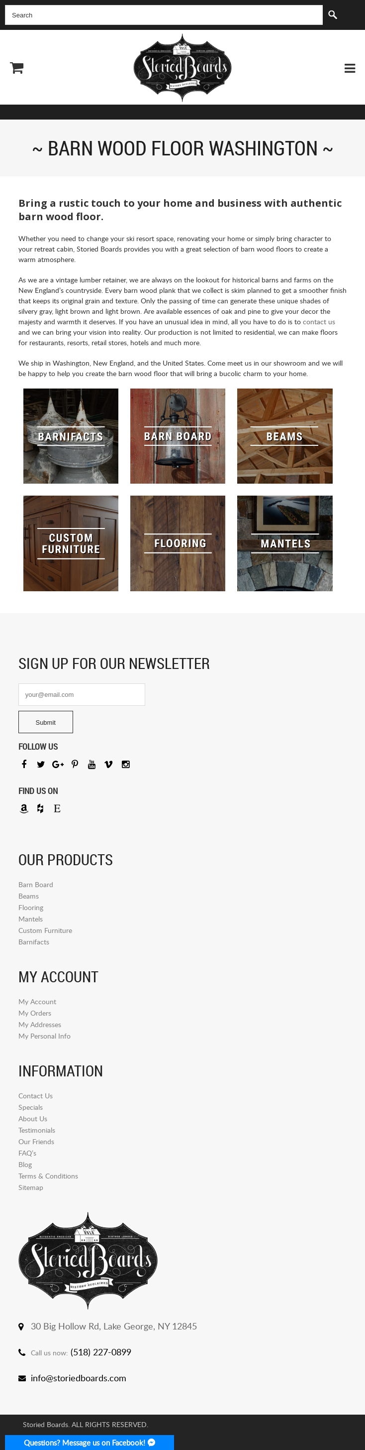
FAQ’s (27, 1153)
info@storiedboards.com (78, 1378)
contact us (319, 321)
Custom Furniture (45, 930)
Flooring (30, 907)
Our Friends (36, 1141)
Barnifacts (33, 941)
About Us (32, 1118)
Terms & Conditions (48, 1176)
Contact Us (35, 1095)
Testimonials (36, 1130)
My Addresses (39, 1024)
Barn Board (35, 884)
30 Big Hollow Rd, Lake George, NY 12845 (114, 1326)
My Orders (34, 1013)
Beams (28, 896)
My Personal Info (44, 1036)
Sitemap (30, 1187)
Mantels (30, 918)
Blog (25, 1164)
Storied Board (182, 68)
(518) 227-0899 (101, 1352)
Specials (30, 1107)
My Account (37, 1001)
